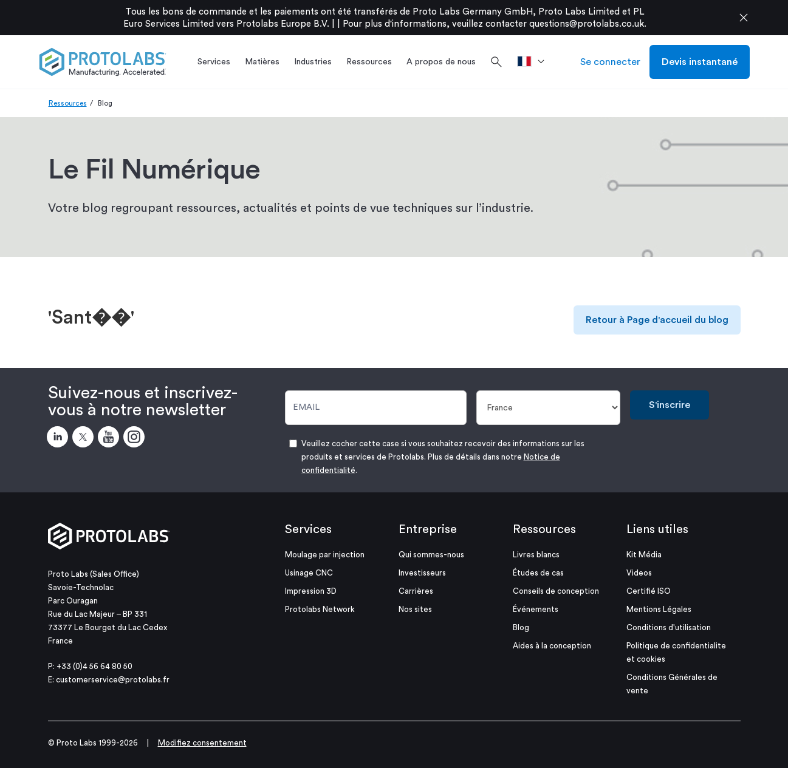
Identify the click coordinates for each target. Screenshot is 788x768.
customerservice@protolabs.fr (113, 680)
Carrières (416, 591)
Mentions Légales (658, 609)
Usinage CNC (309, 573)
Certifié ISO (648, 591)
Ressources (68, 103)
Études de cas (538, 573)
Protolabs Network (320, 609)
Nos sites (415, 609)
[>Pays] (535, 62)
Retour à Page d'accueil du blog (657, 320)
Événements (535, 609)
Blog (521, 627)
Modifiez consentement (202, 743)
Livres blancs (536, 555)
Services (308, 529)
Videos (639, 573)
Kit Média (644, 555)
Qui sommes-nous (431, 555)
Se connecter (610, 62)
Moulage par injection (325, 555)
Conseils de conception (556, 591)
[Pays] (548, 407)
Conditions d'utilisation (668, 627)
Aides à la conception (552, 646)
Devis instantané (700, 62)
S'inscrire (669, 405)
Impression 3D (311, 591)
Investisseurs (422, 573)
